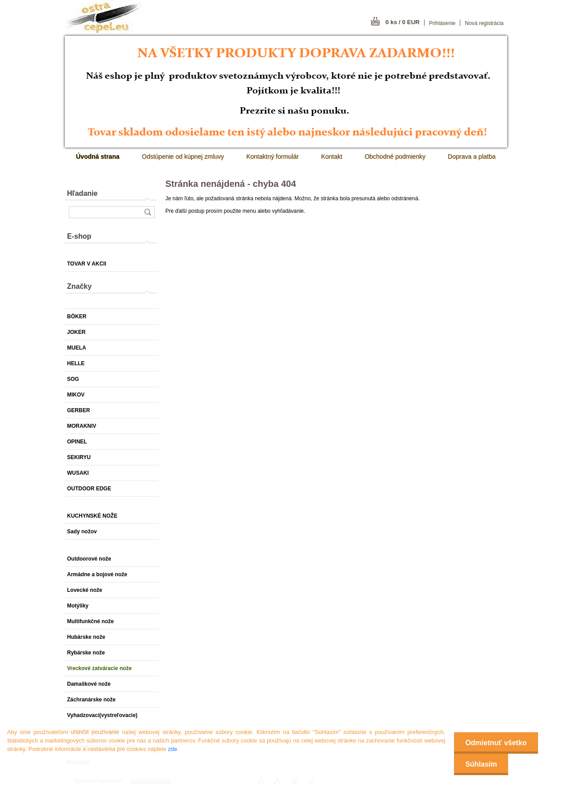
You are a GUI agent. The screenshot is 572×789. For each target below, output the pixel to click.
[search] (147, 212)
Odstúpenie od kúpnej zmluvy (183, 156)
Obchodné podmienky (395, 156)
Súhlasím (481, 764)
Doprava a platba (472, 156)
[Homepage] (97, 156)
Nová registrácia (484, 23)
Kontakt (331, 156)
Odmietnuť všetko (495, 743)
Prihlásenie (442, 23)
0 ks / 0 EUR (403, 22)
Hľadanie (82, 193)
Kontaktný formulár (272, 156)
